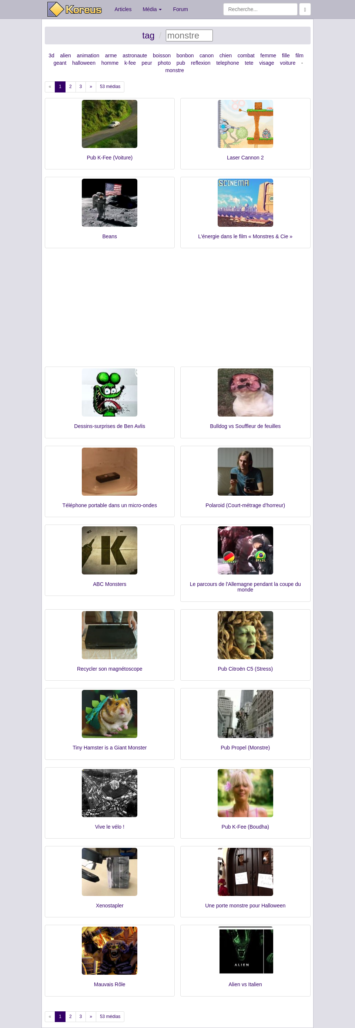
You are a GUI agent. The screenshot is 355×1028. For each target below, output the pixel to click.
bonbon (185, 55)
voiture (287, 63)
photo (164, 63)
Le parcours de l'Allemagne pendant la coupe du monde (245, 587)
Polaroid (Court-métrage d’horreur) (245, 505)
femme (268, 55)
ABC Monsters (109, 584)
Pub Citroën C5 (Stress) (245, 669)
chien (226, 55)
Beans (109, 236)
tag (148, 35)
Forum (180, 9)
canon (207, 55)
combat (246, 55)
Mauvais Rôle (109, 984)
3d (51, 55)
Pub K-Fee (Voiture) (110, 158)
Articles (123, 9)
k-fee (130, 63)
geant (59, 63)
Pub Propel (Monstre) (245, 748)
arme (111, 55)
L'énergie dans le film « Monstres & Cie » (245, 236)
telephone (227, 63)
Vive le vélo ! (109, 827)
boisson (162, 55)
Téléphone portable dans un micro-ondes (110, 505)
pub (181, 63)
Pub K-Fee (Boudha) (245, 827)
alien (65, 55)
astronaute (135, 55)
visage (266, 63)
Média (152, 9)
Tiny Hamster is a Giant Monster (110, 748)
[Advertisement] (178, 311)
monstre (174, 70)
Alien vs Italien (245, 984)
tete (249, 63)
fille (286, 55)
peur (147, 63)
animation (88, 55)
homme (110, 63)
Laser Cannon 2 (245, 158)
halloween (84, 63)
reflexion (201, 63)
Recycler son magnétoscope (110, 669)
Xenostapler (110, 906)
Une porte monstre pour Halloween (245, 906)
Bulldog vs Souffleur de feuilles (245, 426)
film (299, 55)
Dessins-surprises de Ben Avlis (109, 426)
